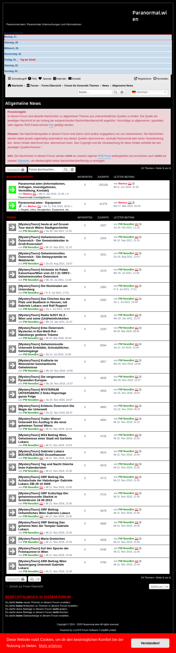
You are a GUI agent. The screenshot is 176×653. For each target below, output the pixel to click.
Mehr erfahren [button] (50, 646)
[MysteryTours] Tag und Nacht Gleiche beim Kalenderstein (45, 465)
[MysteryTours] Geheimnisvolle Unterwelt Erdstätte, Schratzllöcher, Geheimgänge (43, 347)
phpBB (76, 630)
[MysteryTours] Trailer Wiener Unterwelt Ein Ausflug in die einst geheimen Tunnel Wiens (42, 422)
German (140, 92)
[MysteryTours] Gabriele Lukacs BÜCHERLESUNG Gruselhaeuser (42, 453)
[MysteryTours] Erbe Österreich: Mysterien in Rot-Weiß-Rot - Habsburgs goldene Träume (41, 331)
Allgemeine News (23, 103)
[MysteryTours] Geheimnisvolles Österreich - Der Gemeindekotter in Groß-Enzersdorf (43, 240)
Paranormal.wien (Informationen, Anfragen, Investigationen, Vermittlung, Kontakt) (41, 187)
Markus (27, 193)
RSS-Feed (104, 156)
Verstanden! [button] (150, 643)
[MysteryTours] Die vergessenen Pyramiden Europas (41, 378)
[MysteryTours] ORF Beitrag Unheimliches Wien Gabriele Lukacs (44, 511)
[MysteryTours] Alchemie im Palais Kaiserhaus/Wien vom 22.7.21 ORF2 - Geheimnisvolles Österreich (44, 273)
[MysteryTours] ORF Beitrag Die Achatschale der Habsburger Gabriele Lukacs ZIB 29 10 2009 (45, 480)
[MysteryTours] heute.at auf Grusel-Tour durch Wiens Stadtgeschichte (43, 225)
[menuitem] (32, 78)
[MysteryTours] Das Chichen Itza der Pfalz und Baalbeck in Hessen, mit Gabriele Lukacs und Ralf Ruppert (44, 302)
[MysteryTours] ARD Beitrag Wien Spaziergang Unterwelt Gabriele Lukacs (42, 564)
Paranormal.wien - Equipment (39, 202)
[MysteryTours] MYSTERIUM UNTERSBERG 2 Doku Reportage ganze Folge (42, 393)
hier (51, 125)
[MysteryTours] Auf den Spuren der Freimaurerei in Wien (43, 550)
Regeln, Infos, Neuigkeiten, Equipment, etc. (45, 209)
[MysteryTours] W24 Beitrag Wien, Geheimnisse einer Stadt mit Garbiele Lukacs (45, 438)
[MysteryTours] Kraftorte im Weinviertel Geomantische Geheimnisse (38, 364)
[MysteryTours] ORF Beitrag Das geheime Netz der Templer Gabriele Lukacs (43, 526)
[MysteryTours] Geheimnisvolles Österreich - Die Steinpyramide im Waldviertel (42, 257)
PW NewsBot (31, 231)
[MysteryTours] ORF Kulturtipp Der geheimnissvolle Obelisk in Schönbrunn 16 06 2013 (43, 497)
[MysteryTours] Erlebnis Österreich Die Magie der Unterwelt (46, 407)
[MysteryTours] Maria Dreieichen (41, 538)
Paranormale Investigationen (34, 197)
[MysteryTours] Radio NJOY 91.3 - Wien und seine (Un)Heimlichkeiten (43, 316)
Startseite (23, 160)
